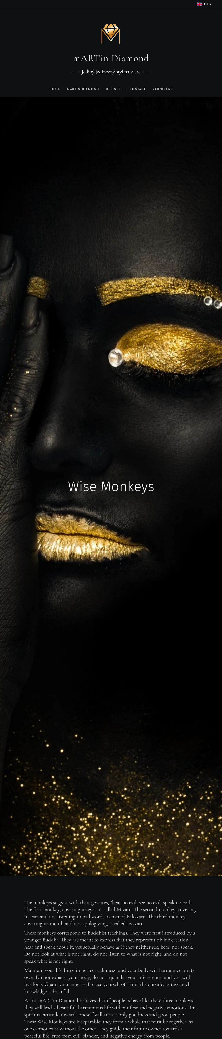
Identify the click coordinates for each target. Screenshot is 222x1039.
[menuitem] (53, 89)
